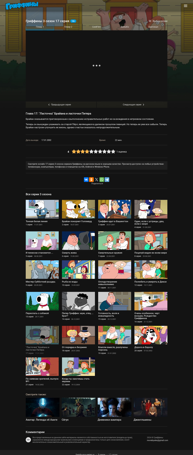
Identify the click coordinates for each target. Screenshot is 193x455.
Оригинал (153, 27)
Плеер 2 (68, 27)
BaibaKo (125, 27)
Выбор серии (158, 21)
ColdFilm (96, 27)
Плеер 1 (40, 27)
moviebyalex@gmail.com (157, 440)
